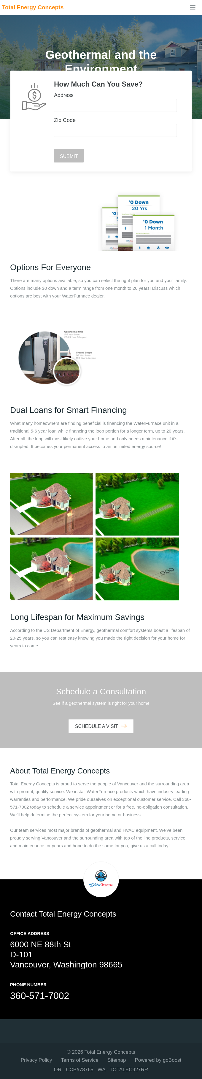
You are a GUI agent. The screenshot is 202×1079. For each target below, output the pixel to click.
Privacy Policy (36, 1060)
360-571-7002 (39, 995)
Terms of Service (79, 1060)
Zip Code (65, 120)
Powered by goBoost (158, 1060)
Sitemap (116, 1060)
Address (64, 95)
